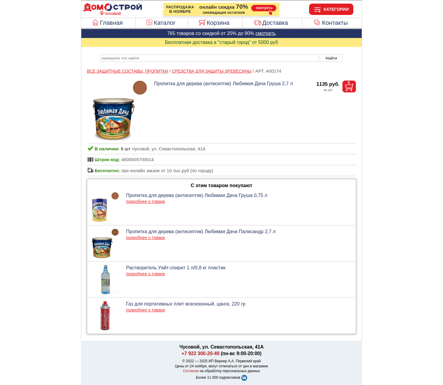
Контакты (335, 22)
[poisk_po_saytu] (209, 58)
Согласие (191, 371)
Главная (111, 22)
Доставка (275, 22)
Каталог (165, 22)
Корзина (218, 22)
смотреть (266, 33)
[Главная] (113, 10)
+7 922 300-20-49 (200, 353)
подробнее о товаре (145, 201)
